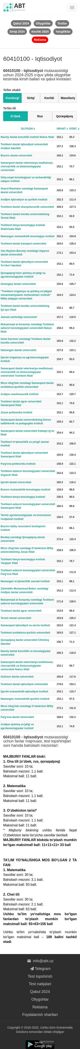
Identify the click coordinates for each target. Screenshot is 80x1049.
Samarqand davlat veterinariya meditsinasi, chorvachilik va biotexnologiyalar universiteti (27, 166)
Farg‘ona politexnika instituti (18, 463)
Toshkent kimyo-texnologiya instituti (23, 496)
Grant (61, 128)
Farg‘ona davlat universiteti (17, 717)
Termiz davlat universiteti (16, 618)
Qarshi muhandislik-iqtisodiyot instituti (24, 691)
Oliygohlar (40, 999)
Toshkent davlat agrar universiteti (21, 610)
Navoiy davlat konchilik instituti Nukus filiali (27, 137)
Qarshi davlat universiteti (16, 482)
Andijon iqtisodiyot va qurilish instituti (24, 199)
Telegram (40, 969)
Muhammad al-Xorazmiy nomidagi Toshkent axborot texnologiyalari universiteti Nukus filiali (27, 328)
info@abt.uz (40, 961)
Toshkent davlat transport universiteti (23, 243)
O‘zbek (15, 116)
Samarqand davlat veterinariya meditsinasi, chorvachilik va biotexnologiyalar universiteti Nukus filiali (27, 666)
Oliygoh (27, 128)
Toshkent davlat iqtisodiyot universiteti (24, 684)
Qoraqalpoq (64, 116)
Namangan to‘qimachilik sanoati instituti (25, 581)
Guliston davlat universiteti (17, 676)
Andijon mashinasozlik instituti (19, 394)
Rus (40, 116)
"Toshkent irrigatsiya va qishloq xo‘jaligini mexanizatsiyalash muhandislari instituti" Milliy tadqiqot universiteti (26, 295)
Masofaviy (68, 98)
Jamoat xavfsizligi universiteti (19, 317)
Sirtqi (31, 98)
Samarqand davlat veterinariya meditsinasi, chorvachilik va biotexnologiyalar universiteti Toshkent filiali (27, 372)
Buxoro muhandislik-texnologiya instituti (25, 489)
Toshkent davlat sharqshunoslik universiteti (27, 206)
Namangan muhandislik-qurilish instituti (25, 698)
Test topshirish (40, 976)
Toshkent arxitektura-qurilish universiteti (25, 632)
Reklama (40, 1007)
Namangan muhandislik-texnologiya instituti (27, 236)
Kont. (73, 128)
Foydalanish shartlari (40, 1014)
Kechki (49, 98)
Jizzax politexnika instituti (16, 412)
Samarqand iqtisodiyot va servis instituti (25, 625)
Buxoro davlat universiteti (16, 155)
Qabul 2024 (40, 991)
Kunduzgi (12, 98)
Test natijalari (40, 984)
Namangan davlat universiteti (18, 350)
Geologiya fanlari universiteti (18, 284)
